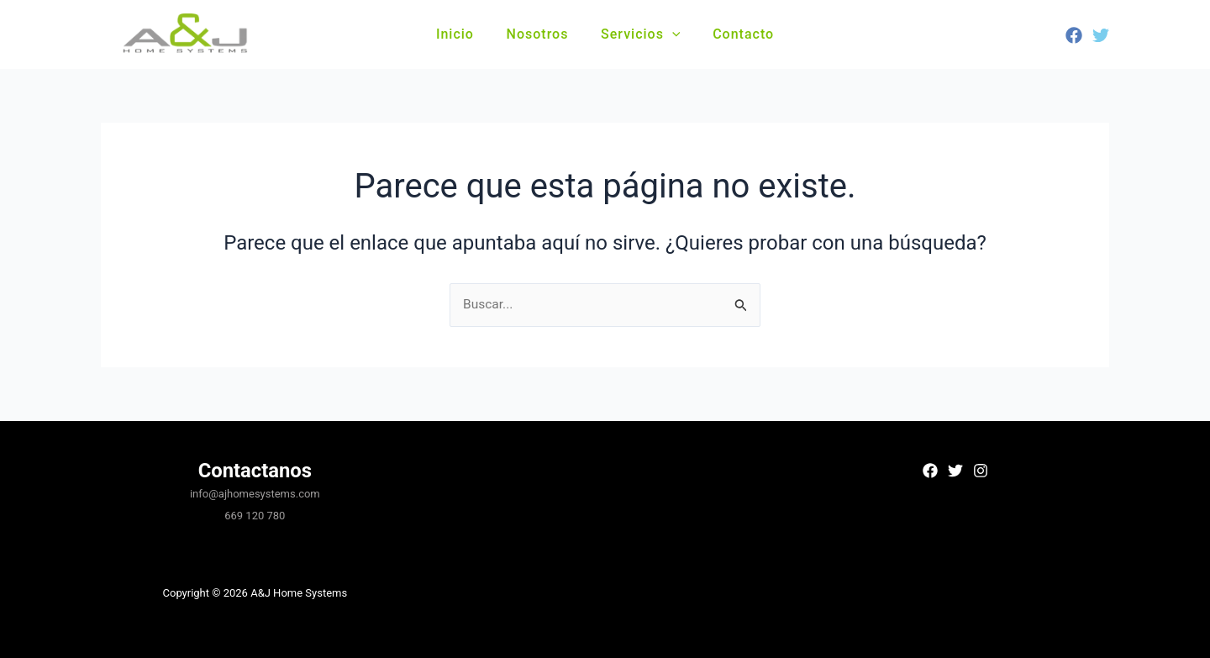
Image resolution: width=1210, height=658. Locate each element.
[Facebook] (1073, 35)
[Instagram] (980, 470)
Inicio (463, 34)
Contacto (734, 34)
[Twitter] (1100, 35)
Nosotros (540, 34)
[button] (669, 34)
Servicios (637, 34)
